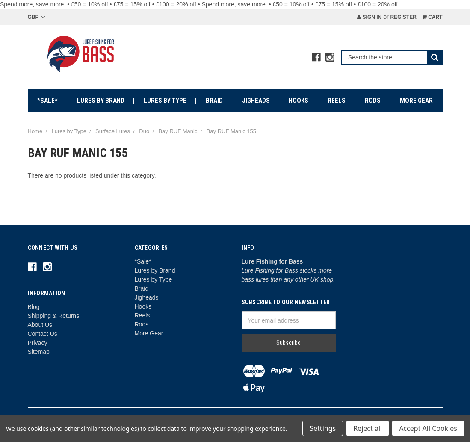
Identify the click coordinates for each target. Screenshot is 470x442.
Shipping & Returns (54, 315)
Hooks (298, 100)
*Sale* (47, 100)
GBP (36, 17)
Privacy (37, 342)
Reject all (367, 428)
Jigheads (256, 100)
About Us (40, 324)
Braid (214, 100)
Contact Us (42, 333)
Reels (337, 100)
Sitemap (39, 351)
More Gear (416, 100)
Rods (373, 100)
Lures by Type (165, 100)
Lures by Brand (100, 100)
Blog (34, 306)
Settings (323, 428)
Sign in (369, 17)
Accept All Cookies (428, 428)
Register (403, 17)
